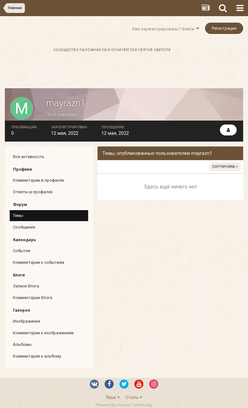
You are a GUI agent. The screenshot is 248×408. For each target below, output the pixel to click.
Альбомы (22, 344)
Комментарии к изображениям (43, 332)
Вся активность (28, 156)
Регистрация (224, 28)
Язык (113, 397)
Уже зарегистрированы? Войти (165, 29)
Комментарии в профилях (38, 180)
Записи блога (26, 286)
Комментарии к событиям (38, 262)
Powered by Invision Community (124, 405)
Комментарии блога (32, 297)
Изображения (26, 321)
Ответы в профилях (33, 191)
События (21, 250)
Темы (18, 215)
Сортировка (225, 166)
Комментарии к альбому (37, 356)
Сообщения (24, 227)
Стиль (134, 397)
